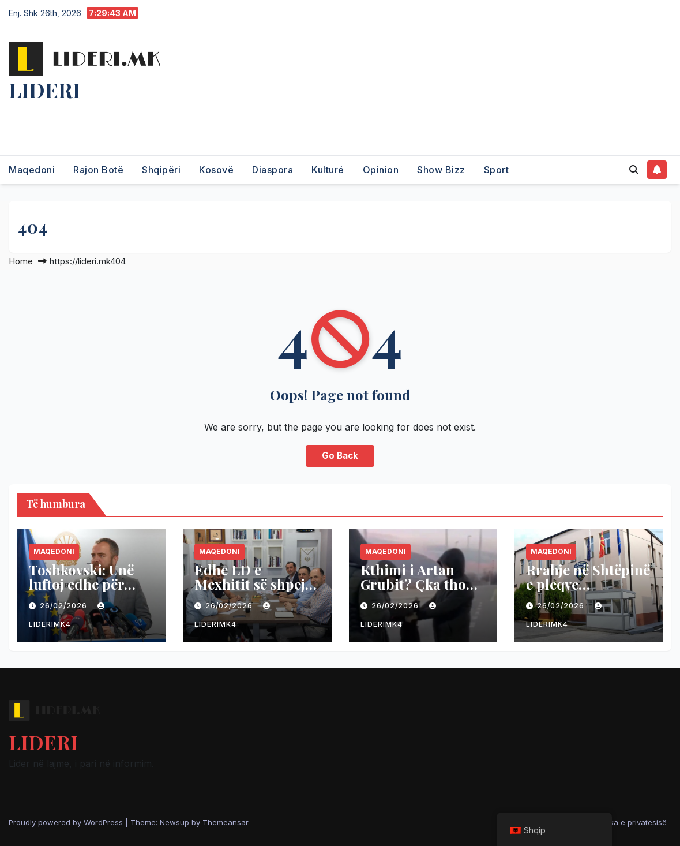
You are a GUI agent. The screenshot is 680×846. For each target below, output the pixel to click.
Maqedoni (32, 169)
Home (21, 261)
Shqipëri (161, 169)
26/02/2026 (64, 605)
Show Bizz (441, 169)
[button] (633, 169)
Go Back (340, 455)
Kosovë (216, 169)
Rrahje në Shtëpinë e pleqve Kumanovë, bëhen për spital (588, 591)
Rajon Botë (98, 169)
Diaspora (272, 169)
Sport (496, 169)
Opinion (381, 169)
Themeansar (225, 822)
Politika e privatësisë (630, 822)
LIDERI (44, 89)
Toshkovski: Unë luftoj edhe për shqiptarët (81, 584)
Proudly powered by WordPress (67, 822)
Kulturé (327, 169)
